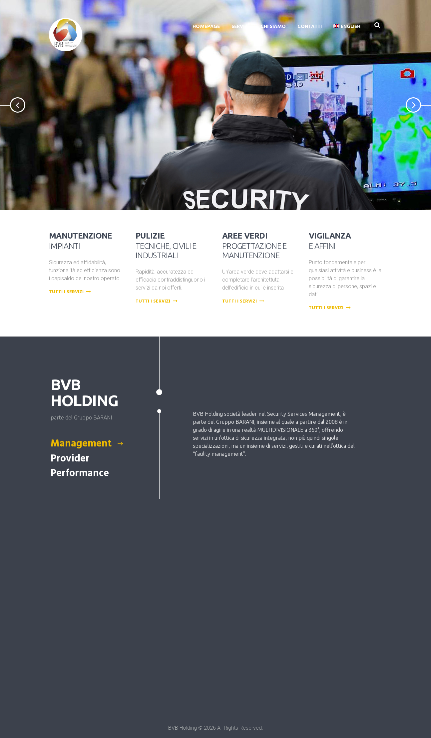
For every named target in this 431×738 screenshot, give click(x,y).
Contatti (309, 27)
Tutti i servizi (71, 292)
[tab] (95, 443)
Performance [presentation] (81, 473)
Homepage (206, 27)
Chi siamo (273, 27)
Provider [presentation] (71, 458)
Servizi (240, 27)
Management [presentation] (87, 443)
